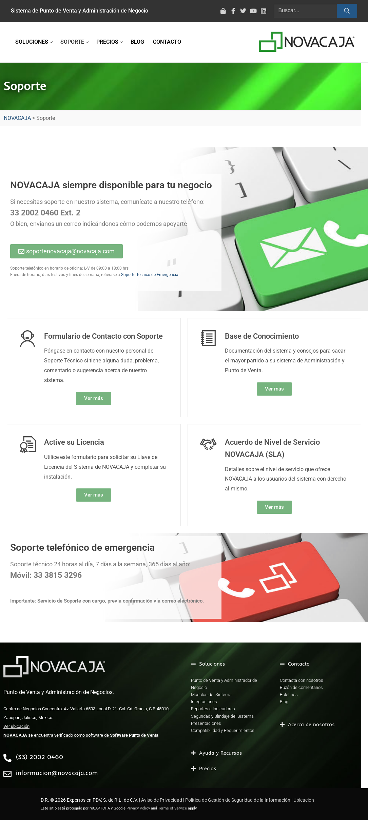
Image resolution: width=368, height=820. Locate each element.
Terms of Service (172, 808)
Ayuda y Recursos (220, 753)
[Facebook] (233, 11)
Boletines (289, 694)
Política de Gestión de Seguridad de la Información (237, 800)
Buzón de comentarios (301, 687)
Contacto (299, 663)
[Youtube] (253, 11)
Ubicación (303, 800)
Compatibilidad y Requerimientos (222, 730)
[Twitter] (243, 11)
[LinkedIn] (263, 11)
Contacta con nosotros (301, 680)
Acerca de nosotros (311, 724)
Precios (207, 768)
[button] (225, 664)
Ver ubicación (16, 726)
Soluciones (212, 663)
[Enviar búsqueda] (347, 11)
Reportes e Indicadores (213, 708)
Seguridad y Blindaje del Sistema (222, 716)
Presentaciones (206, 723)
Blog (284, 701)
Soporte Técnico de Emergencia (149, 274)
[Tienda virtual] (223, 11)
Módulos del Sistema (211, 694)
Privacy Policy (138, 808)
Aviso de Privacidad (161, 800)
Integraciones (204, 701)
